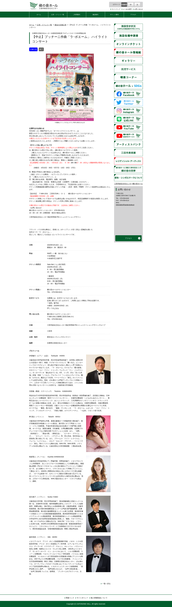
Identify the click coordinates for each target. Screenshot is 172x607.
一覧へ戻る (106, 584)
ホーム (39, 14)
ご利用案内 (76, 14)
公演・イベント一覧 (57, 14)
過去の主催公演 (60, 25)
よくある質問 (127, 9)
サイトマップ (116, 9)
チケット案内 (114, 14)
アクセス (133, 14)
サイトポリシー (82, 598)
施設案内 (95, 14)
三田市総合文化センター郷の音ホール (128, 184)
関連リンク (70, 598)
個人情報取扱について (99, 598)
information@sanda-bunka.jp (125, 205)
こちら (56, 308)
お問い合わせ (138, 9)
